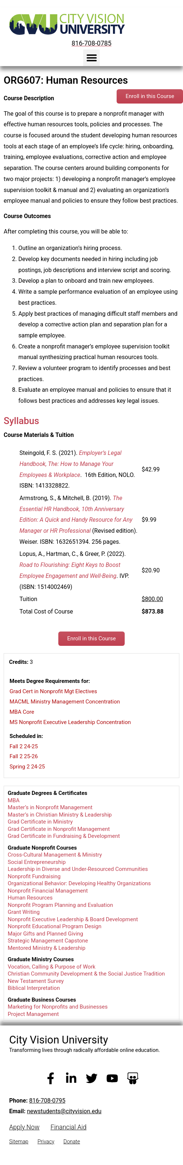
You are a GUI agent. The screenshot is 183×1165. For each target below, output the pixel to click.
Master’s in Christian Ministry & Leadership (60, 814)
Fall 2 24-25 (24, 746)
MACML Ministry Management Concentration (65, 701)
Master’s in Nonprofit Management (50, 807)
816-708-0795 (47, 1100)
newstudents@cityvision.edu (64, 1111)
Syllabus (21, 420)
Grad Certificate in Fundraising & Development (64, 836)
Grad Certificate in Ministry (40, 821)
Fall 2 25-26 (24, 756)
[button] (91, 58)
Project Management (33, 1014)
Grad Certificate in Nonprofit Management (59, 829)
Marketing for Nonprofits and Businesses (57, 1006)
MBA (13, 800)
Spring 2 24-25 (27, 766)
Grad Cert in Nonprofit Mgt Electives (53, 691)
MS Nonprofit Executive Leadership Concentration (70, 722)
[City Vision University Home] (66, 24)
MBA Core (22, 712)
